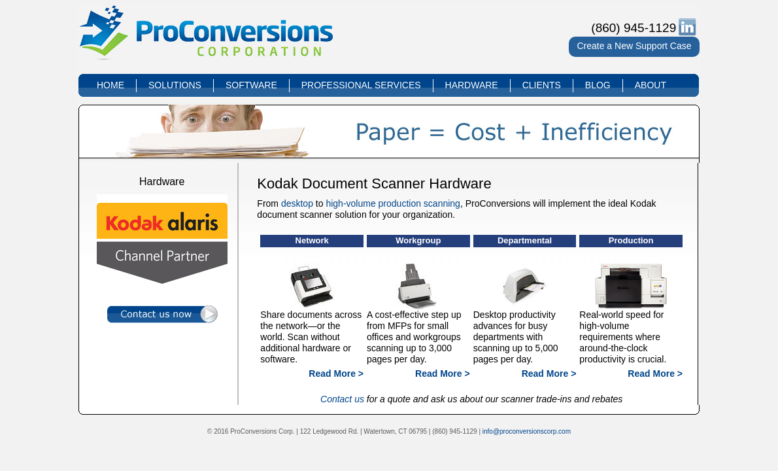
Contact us (342, 399)
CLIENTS (541, 85)
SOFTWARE (251, 85)
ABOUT (650, 85)
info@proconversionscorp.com (526, 431)
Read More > (336, 373)
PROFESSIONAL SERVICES (361, 85)
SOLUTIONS (174, 85)
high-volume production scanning (393, 203)
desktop (297, 203)
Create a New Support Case (634, 46)
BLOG (598, 85)
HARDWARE (471, 85)
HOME (110, 85)
